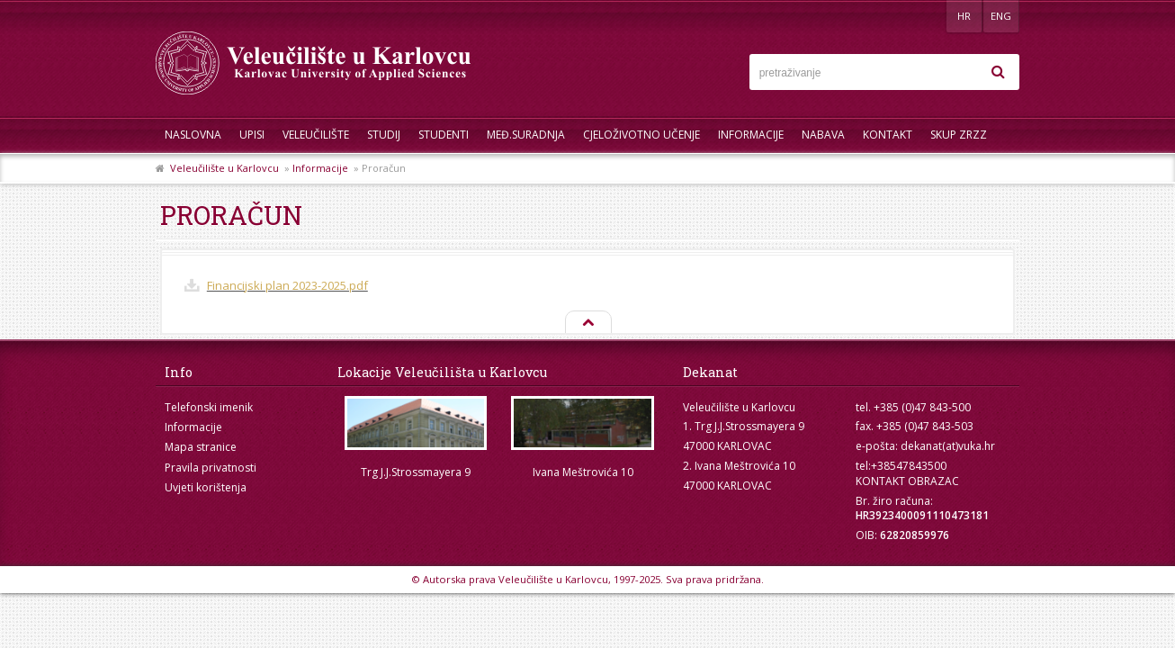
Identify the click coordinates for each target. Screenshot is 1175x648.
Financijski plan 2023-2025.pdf (287, 285)
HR (964, 15)
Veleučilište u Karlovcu (224, 168)
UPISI (252, 134)
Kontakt (887, 134)
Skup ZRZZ (958, 134)
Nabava (823, 134)
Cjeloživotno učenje (641, 134)
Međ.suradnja (526, 134)
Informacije (751, 134)
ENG (1001, 15)
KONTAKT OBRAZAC (907, 481)
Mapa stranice (201, 446)
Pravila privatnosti (210, 467)
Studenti (443, 134)
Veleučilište (316, 134)
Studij (383, 134)
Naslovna (193, 134)
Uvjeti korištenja (206, 487)
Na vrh (587, 323)
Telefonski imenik (209, 407)
